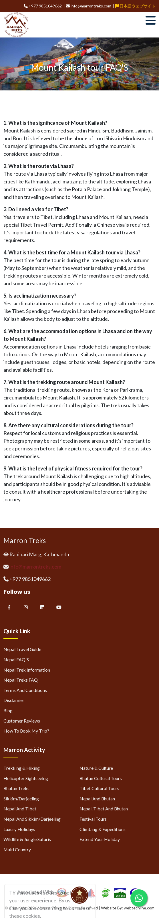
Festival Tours (93, 819)
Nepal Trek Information (26, 669)
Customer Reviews (21, 720)
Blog (8, 710)
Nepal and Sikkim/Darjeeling (32, 819)
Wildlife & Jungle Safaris (27, 839)
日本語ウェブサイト (135, 5)
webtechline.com (139, 907)
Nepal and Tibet (19, 808)
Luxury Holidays (19, 829)
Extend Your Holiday (100, 839)
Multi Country (17, 849)
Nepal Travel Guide (22, 649)
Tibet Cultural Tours (99, 788)
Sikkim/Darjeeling (21, 798)
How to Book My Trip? (26, 730)
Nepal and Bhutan (97, 798)
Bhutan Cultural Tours (101, 778)
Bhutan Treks (16, 788)
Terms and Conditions (25, 690)
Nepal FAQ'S (16, 659)
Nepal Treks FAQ (20, 679)
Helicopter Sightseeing (25, 778)
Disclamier (13, 700)
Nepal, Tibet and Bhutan (104, 808)
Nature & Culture (96, 768)
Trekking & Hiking (21, 768)
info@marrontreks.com (35, 566)
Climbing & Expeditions (103, 829)
